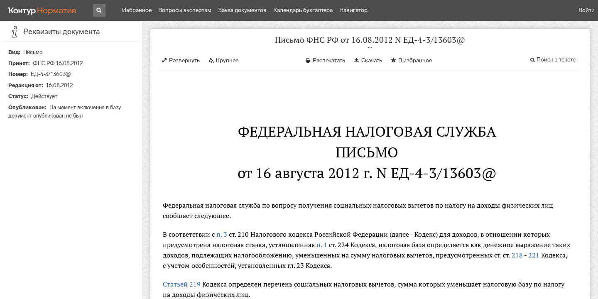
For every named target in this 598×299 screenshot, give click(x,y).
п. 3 (221, 234)
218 (517, 255)
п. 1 (321, 244)
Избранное (137, 10)
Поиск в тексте (556, 59)
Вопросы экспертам (184, 10)
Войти (586, 10)
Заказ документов (242, 10)
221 (533, 255)
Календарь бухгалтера (303, 10)
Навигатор (353, 10)
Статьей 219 (182, 284)
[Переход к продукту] (42, 10)
